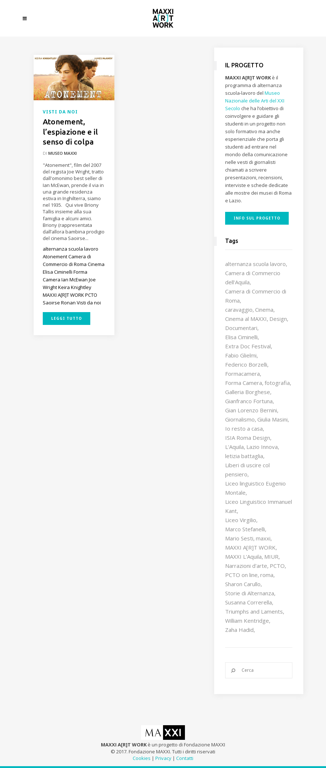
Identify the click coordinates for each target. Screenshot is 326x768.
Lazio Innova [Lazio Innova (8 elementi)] (262, 446)
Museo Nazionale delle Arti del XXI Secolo (254, 101)
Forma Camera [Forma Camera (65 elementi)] (243, 382)
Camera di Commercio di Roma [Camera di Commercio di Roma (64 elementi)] (255, 296)
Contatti (184, 758)
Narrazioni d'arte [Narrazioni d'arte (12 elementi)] (246, 565)
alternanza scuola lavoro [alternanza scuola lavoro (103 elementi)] (255, 263)
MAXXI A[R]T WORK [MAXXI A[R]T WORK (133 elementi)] (250, 547)
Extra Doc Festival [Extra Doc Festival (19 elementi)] (248, 346)
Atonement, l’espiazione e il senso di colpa (70, 131)
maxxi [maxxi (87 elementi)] (263, 538)
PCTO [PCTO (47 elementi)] (277, 565)
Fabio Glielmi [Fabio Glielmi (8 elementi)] (241, 355)
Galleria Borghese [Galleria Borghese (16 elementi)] (247, 392)
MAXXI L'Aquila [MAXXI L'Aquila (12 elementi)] (243, 556)
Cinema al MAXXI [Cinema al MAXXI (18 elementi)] (246, 318)
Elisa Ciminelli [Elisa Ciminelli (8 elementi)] (241, 337)
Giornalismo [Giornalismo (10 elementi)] (240, 419)
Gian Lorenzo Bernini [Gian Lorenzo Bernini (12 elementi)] (251, 410)
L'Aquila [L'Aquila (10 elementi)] (234, 446)
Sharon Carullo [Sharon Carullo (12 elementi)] (243, 584)
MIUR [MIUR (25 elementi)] (271, 556)
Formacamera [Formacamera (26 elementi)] (242, 373)
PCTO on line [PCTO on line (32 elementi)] (241, 574)
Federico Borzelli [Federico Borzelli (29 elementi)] (246, 364)
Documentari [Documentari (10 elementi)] (241, 327)
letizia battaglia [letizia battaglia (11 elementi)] (244, 456)
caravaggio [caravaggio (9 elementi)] (239, 309)
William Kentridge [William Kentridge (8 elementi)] (247, 620)
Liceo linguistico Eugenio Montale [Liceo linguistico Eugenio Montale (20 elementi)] (255, 488)
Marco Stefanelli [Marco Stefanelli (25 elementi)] (245, 529)
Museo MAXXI (62, 153)
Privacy (163, 758)
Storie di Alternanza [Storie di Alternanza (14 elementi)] (249, 593)
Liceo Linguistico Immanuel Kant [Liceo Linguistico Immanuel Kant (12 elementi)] (258, 506)
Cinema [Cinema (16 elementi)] (264, 309)
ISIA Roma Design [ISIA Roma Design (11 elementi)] (247, 437)
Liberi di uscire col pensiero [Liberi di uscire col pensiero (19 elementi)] (247, 469)
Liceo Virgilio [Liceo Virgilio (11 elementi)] (240, 520)
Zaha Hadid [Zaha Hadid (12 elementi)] (239, 629)
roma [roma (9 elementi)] (266, 574)
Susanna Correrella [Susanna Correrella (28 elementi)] (248, 602)
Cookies (142, 758)
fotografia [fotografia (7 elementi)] (277, 382)
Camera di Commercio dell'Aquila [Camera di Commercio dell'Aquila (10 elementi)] (252, 277)
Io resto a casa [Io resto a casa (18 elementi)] (244, 428)
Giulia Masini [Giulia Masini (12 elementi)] (272, 419)
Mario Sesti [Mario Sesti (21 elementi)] (239, 538)
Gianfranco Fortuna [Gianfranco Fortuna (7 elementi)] (249, 401)
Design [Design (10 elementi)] (278, 318)
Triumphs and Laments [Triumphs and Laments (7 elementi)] (254, 611)
